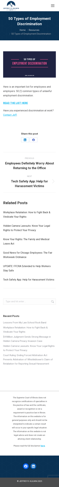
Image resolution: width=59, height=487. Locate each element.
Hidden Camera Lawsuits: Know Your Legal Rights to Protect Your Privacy (26, 228)
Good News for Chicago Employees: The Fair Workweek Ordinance (27, 255)
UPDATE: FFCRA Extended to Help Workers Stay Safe (27, 268)
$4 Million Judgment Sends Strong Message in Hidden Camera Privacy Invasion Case (27, 338)
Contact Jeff (10, 114)
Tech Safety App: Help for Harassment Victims (28, 279)
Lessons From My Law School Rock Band (24, 322)
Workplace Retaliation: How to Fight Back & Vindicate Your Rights (26, 214)
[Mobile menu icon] (53, 6)
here (43, 446)
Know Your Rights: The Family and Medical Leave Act (26, 241)
